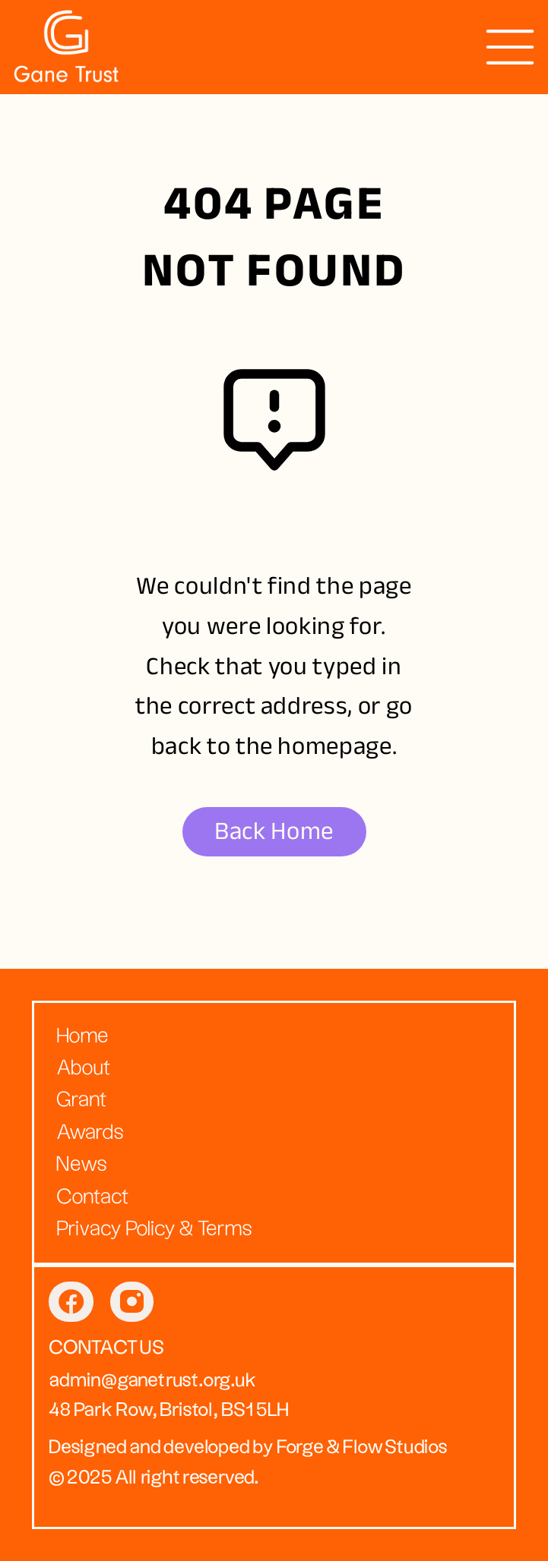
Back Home (274, 831)
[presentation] (510, 47)
